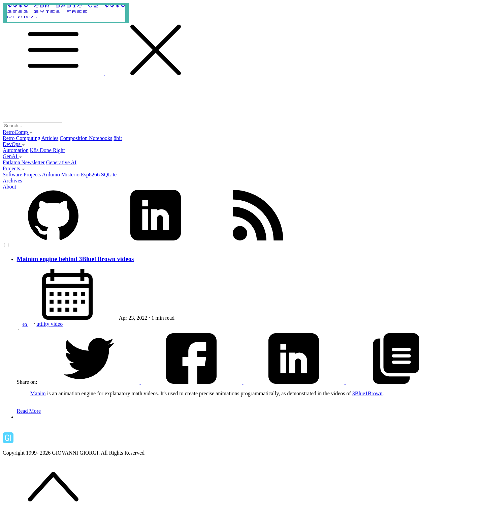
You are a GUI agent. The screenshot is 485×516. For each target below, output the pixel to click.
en (25, 324)
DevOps (14, 144)
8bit (118, 138)
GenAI (12, 156)
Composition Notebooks (86, 138)
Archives (12, 180)
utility (43, 324)
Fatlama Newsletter (24, 162)
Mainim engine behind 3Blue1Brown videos (75, 258)
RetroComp (18, 132)
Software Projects (22, 174)
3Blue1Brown (367, 393)
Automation (15, 150)
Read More (29, 411)
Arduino (51, 174)
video (57, 324)
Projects (14, 168)
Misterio (70, 174)
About (9, 187)
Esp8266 (90, 174)
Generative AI (61, 162)
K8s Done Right (47, 150)
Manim (38, 393)
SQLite (109, 174)
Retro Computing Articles (30, 138)
